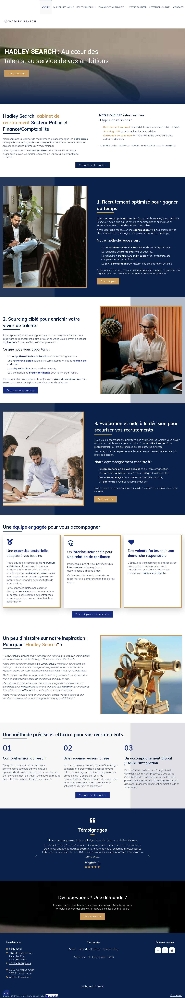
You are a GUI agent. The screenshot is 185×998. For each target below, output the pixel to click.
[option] (92, 853)
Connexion (176, 995)
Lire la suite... (93, 856)
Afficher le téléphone (20, 963)
